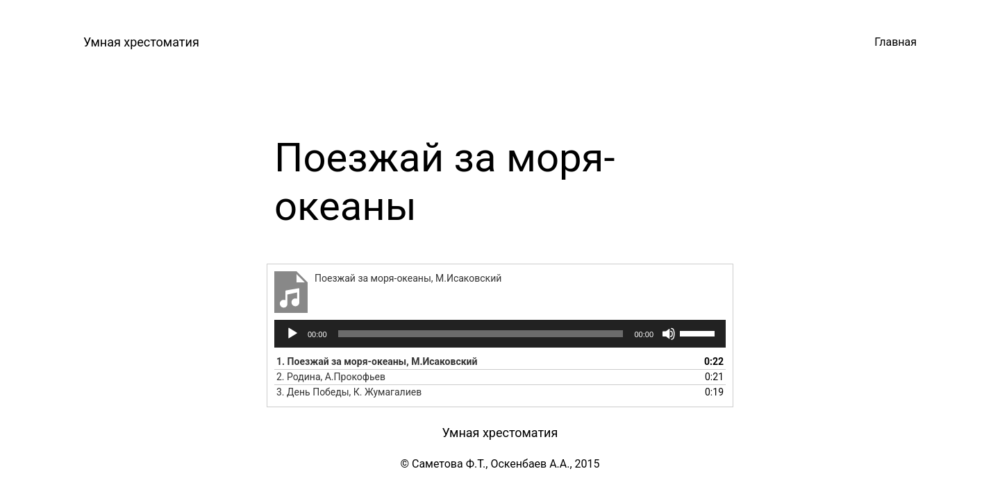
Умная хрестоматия (141, 42)
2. (330, 376)
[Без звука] (669, 334)
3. (349, 392)
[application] (500, 334)
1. (376, 361)
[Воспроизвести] (292, 334)
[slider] (481, 333)
